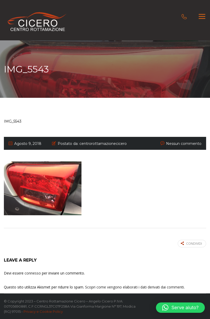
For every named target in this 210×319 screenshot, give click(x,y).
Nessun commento (183, 143)
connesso (33, 273)
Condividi (191, 243)
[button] (180, 307)
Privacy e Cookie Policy (43, 311)
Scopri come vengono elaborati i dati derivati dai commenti (134, 287)
